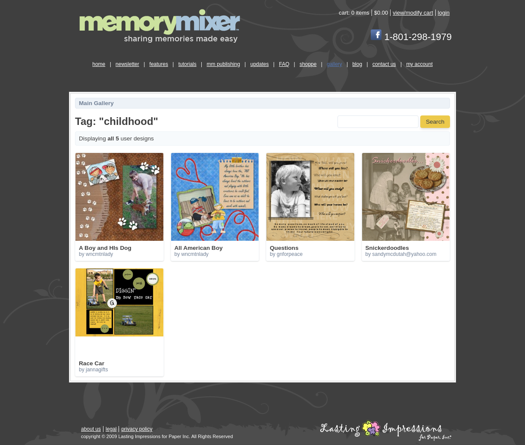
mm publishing (223, 64)
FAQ (284, 64)
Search (435, 121)
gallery (334, 64)
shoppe (308, 64)
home (98, 64)
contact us (384, 64)
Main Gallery (96, 103)
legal (111, 429)
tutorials (187, 64)
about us (91, 429)
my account (419, 64)
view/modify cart (413, 12)
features (159, 64)
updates (259, 64)
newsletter (127, 64)
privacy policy (136, 429)
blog (357, 64)
